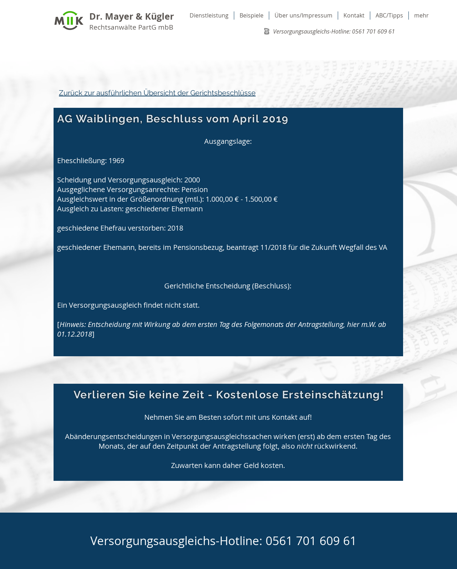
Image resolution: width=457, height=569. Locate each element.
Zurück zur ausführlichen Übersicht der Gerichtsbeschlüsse (157, 93)
